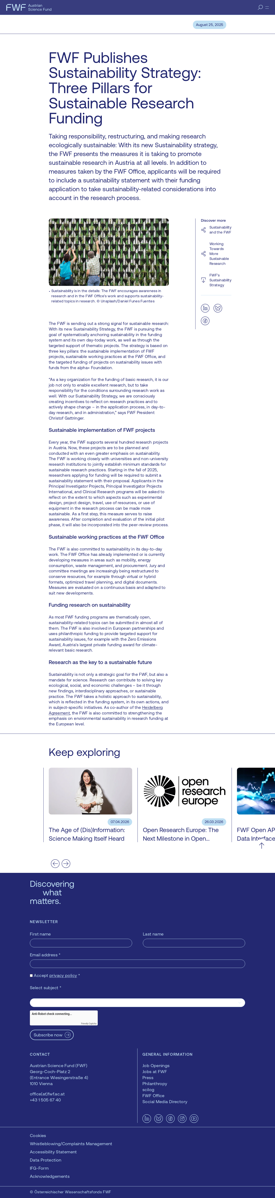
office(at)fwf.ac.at (47, 1093)
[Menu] (267, 7)
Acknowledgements (50, 1176)
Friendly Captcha (88, 1023)
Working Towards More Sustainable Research (219, 254)
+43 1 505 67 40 (45, 1099)
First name (40, 933)
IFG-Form (39, 1168)
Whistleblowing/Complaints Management (71, 1143)
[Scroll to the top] (262, 845)
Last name (153, 933)
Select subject (45, 987)
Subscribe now (48, 1034)
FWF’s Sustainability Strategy (220, 280)
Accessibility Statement (53, 1151)
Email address (45, 954)
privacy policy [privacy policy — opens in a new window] (63, 975)
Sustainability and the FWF (220, 229)
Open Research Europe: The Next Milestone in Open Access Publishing (181, 838)
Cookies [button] (38, 1135)
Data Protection (45, 1159)
